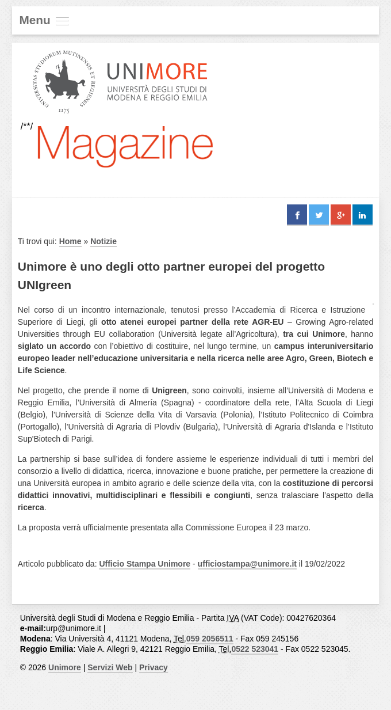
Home (70, 241)
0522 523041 (254, 649)
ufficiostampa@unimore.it (247, 563)
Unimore (64, 667)
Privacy (153, 667)
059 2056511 (209, 638)
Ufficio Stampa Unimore (144, 563)
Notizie (103, 241)
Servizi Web (109, 667)
